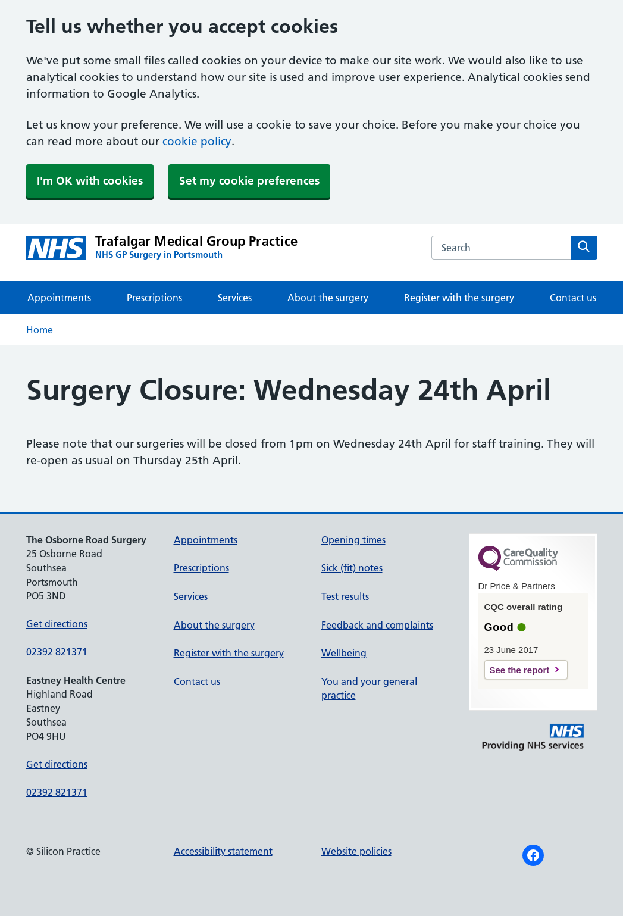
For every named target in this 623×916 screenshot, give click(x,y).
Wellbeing (344, 653)
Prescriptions (154, 298)
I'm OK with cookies (90, 180)
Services (235, 298)
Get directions (56, 624)
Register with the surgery (459, 298)
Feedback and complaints (377, 625)
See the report (520, 670)
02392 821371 (56, 652)
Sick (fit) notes (352, 568)
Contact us (573, 298)
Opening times (353, 540)
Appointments (59, 298)
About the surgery (327, 298)
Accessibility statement (223, 851)
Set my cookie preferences (249, 180)
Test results (345, 596)
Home (39, 330)
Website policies (356, 851)
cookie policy (196, 141)
